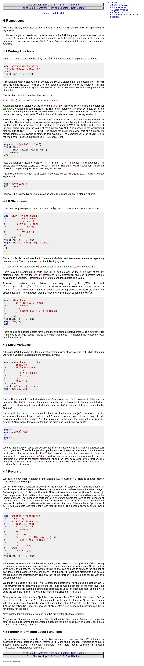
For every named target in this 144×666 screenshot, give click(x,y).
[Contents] (41, 8)
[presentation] (85, 283)
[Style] (60, 13)
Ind (78, 4)
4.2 (118, 7)
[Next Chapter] (78, 8)
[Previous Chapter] (59, 8)
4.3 (119, 10)
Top (45, 4)
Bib (73, 4)
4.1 (120, 5)
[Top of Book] (28, 8)
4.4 (116, 12)
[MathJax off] (50, 13)
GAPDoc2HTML (17, 661)
